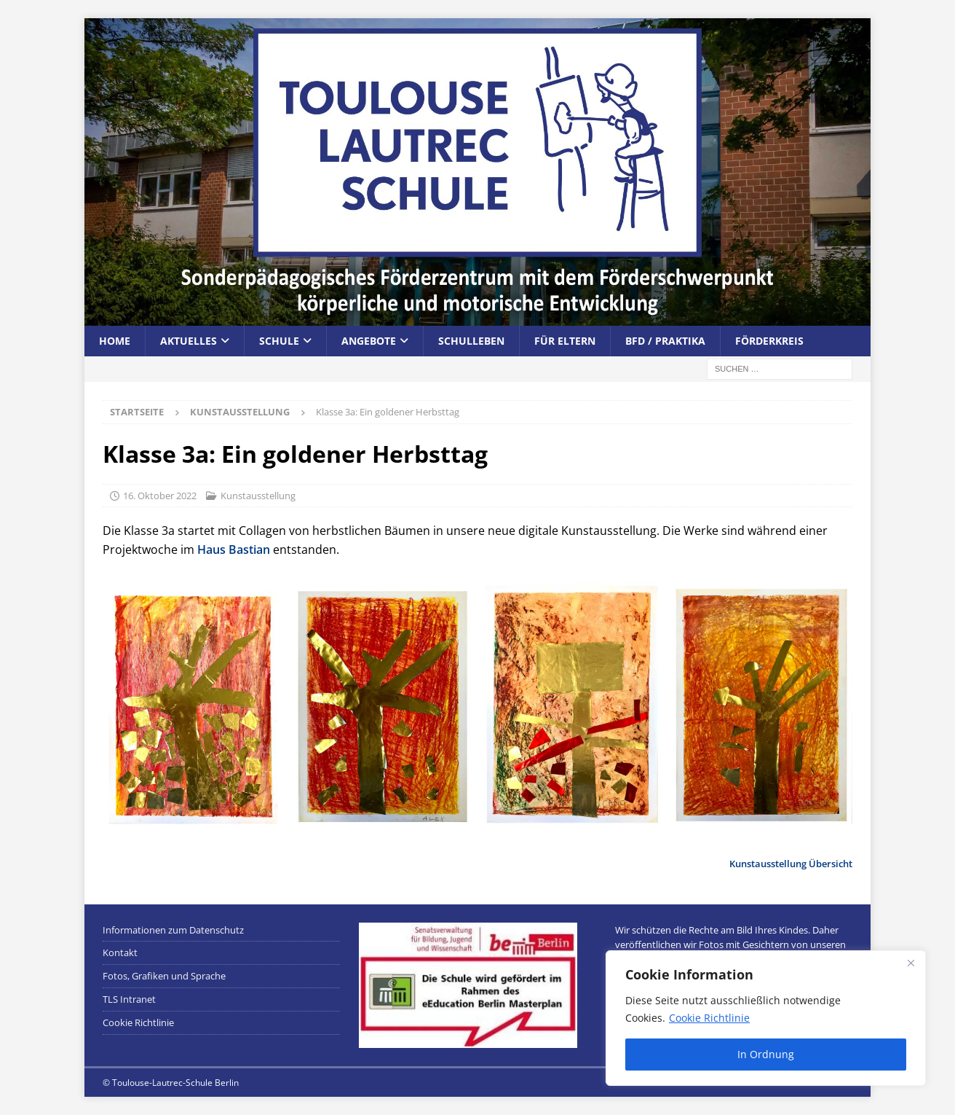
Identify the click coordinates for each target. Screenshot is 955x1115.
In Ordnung (765, 1054)
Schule (279, 341)
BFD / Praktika (665, 341)
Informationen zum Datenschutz (173, 929)
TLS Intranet (129, 999)
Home (114, 341)
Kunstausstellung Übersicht (790, 863)
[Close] (910, 962)
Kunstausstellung (258, 495)
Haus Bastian (233, 549)
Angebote (368, 341)
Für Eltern (564, 341)
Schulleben (471, 341)
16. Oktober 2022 (160, 495)
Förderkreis (769, 341)
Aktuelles (188, 341)
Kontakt (120, 952)
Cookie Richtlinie (709, 1018)
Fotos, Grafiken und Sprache (164, 975)
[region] (766, 1018)
